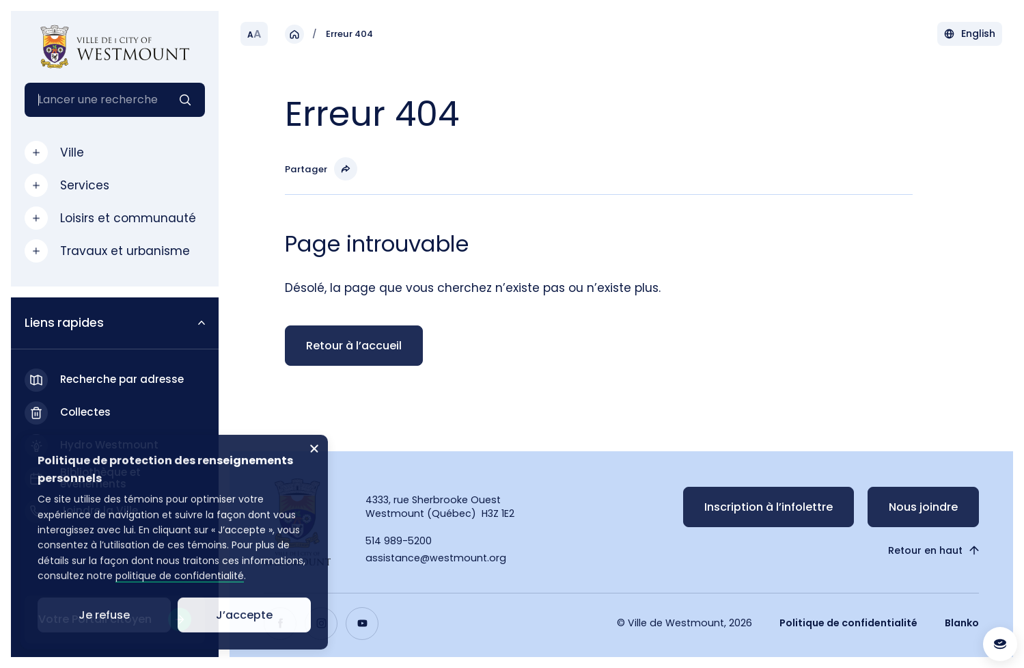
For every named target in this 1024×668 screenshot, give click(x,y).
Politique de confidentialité (848, 623)
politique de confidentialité (179, 593)
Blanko (962, 623)
